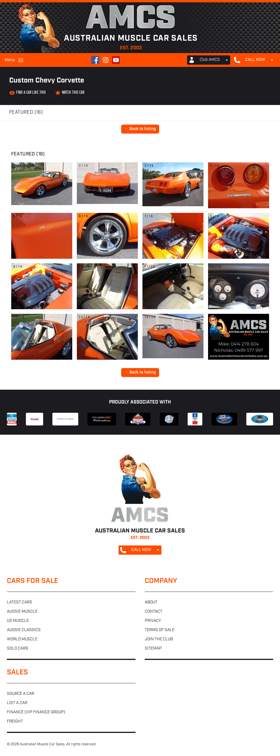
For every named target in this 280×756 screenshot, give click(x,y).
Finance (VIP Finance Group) (36, 712)
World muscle (22, 639)
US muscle (18, 621)
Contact (153, 611)
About (151, 602)
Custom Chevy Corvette (46, 80)
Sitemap (153, 648)
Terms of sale (159, 630)
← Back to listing (140, 129)
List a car (17, 703)
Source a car (20, 694)
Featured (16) (26, 112)
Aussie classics (24, 630)
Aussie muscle (22, 611)
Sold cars (17, 648)
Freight (15, 721)
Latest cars (19, 602)
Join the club (159, 639)
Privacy (153, 621)
